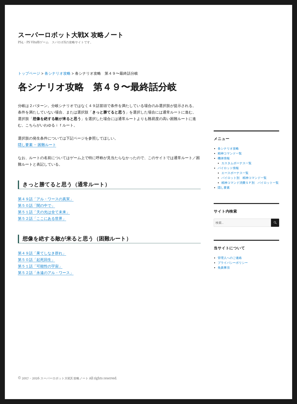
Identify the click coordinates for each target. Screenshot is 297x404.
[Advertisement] (109, 314)
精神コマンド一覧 (230, 153)
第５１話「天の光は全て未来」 (44, 212)
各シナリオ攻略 (228, 148)
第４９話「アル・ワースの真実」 (46, 199)
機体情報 (224, 158)
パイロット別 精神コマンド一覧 (244, 178)
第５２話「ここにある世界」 (42, 218)
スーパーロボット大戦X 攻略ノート (71, 35)
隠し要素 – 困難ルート (37, 144)
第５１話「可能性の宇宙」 (40, 266)
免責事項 (224, 268)
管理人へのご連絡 (230, 258)
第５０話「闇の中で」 (36, 205)
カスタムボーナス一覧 (236, 163)
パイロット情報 (228, 168)
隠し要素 (224, 188)
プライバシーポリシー (233, 263)
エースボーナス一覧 (235, 173)
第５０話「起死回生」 (36, 259)
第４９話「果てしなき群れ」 (42, 253)
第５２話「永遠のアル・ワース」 (46, 272)
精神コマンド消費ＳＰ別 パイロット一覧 (250, 183)
